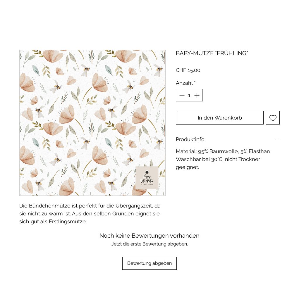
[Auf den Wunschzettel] (273, 118)
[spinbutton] (189, 95)
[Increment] (197, 95)
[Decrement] (181, 95)
